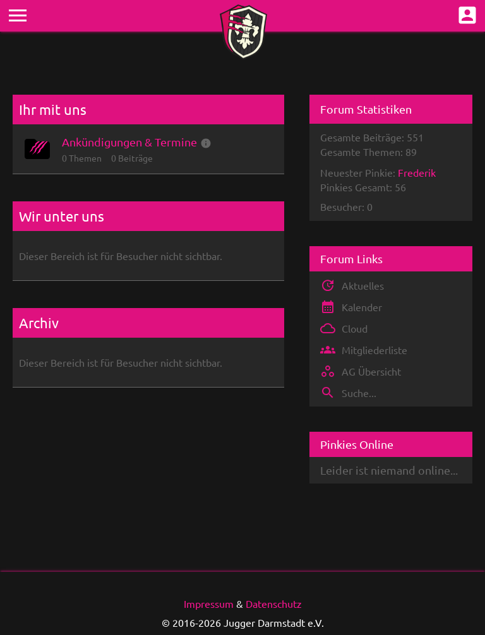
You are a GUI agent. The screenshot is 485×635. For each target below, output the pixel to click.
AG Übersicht (371, 371)
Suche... (359, 392)
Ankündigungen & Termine (129, 141)
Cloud (355, 328)
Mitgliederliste (374, 349)
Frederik (417, 172)
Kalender (362, 306)
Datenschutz (274, 603)
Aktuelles (363, 285)
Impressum (209, 603)
